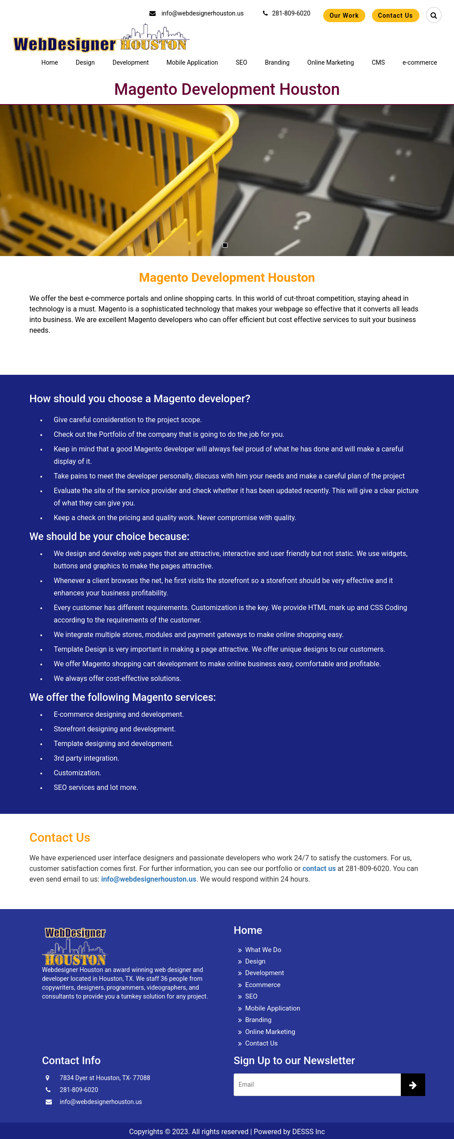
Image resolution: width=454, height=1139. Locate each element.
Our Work (344, 15)
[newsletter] (413, 1084)
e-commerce (420, 62)
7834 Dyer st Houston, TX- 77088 (105, 1077)
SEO (241, 62)
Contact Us (395, 15)
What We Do (263, 950)
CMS (378, 62)
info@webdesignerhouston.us (196, 13)
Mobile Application (192, 62)
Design (85, 62)
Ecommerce (263, 985)
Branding (277, 62)
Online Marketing (330, 62)
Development (131, 62)
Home (49, 62)
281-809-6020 (286, 13)
